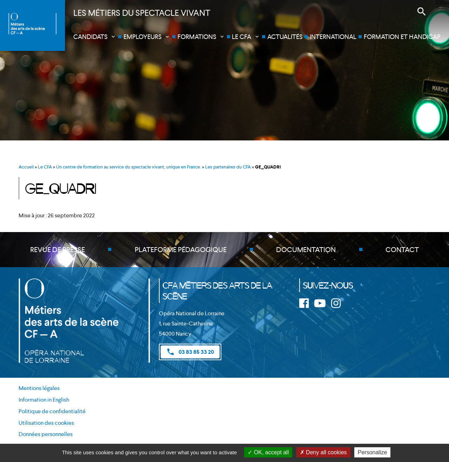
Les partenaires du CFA (228, 167)
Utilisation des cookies (46, 423)
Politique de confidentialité (52, 411)
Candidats (90, 37)
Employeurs (142, 37)
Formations (196, 37)
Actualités (284, 37)
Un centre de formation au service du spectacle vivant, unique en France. (128, 167)
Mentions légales (39, 388)
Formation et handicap (402, 37)
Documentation (306, 249)
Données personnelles (46, 434)
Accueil (26, 167)
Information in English (44, 399)
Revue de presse (57, 249)
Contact (402, 249)
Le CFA (241, 37)
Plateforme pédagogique (181, 249)
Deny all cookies (323, 452)
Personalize (372, 452)
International (333, 37)
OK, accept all (268, 452)
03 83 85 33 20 (190, 352)
